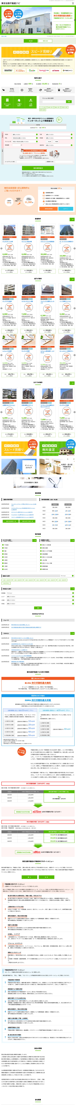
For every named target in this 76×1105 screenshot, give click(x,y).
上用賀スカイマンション (9, 405)
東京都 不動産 (3, 36)
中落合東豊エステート (27, 405)
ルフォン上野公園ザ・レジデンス (47, 351)
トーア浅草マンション (65, 301)
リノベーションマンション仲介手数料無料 (21, 656)
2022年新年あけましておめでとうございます (22, 644)
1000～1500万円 (7, 580)
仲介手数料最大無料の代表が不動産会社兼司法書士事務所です (26, 627)
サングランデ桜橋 (64, 405)
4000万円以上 (6, 583)
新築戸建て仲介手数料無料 (17, 661)
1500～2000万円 (18, 580)
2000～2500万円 (29, 580)
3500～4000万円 (62, 580)
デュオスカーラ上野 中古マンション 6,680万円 (22, 514)
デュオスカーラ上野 (8, 241)
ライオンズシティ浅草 (27, 301)
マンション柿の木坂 (27, 241)
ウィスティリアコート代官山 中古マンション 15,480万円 (23, 504)
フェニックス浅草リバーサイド (47, 302)
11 (65, 521)
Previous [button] (1, 20)
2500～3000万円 (40, 580)
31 (69, 525)
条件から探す (42, 110)
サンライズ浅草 (26, 351)
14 (52, 514)
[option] (38, 20)
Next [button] (75, 20)
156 (56, 514)
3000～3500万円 (51, 580)
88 (69, 514)
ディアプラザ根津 (7, 301)
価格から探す (57, 107)
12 (65, 525)
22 (56, 511)
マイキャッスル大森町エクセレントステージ (47, 406)
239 (56, 521)
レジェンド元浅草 (7, 351)
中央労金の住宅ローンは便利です (19, 650)
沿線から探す (50, 107)
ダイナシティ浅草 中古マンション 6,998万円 (21, 512)
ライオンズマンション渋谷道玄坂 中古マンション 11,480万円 (23, 508)
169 (69, 521)
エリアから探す (43, 107)
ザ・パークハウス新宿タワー (66, 242)
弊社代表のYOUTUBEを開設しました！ (20, 625)
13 (69, 511)
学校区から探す (65, 107)
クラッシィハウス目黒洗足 (47, 241)
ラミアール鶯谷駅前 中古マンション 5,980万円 (22, 517)
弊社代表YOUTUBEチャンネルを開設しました (22, 638)
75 (56, 525)
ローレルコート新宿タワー (66, 351)
